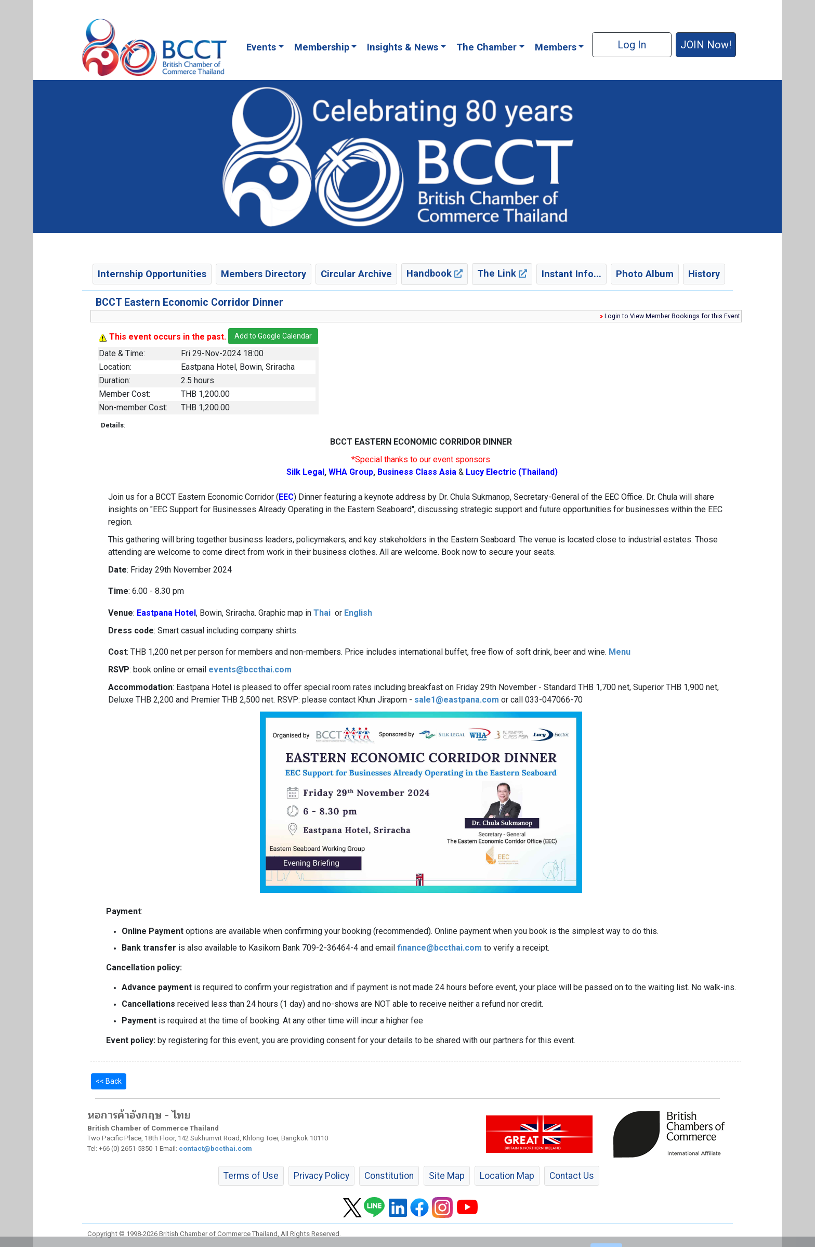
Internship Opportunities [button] (152, 273)
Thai (322, 613)
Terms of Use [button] (251, 1176)
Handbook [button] (434, 273)
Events (261, 47)
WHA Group (350, 472)
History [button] (704, 273)
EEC (286, 497)
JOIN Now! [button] (705, 44)
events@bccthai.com (250, 669)
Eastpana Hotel (166, 613)
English (358, 613)
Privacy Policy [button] (321, 1176)
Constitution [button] (389, 1176)
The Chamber (486, 47)
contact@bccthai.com (215, 1148)
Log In (631, 44)
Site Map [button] (447, 1176)
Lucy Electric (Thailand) (512, 472)
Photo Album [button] (645, 273)
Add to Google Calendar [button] (273, 336)
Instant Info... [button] (571, 273)
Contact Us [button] (571, 1176)
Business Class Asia (416, 472)
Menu (619, 652)
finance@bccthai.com (439, 948)
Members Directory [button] (263, 273)
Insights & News (402, 47)
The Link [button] (502, 273)
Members (555, 47)
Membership (321, 47)
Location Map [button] (507, 1176)
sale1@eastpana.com (456, 700)
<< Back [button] (109, 1081)
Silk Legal (305, 472)
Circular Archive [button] (356, 273)
